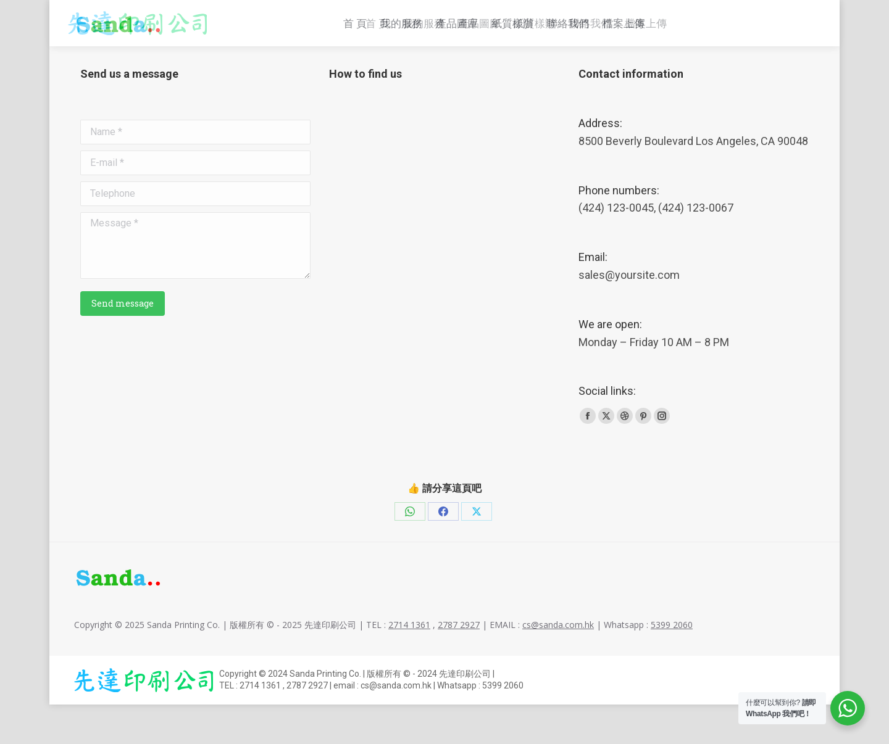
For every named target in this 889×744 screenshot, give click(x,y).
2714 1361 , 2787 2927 (510, 13)
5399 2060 (672, 664)
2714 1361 (409, 664)
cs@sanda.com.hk (629, 13)
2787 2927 (459, 664)
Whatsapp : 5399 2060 (756, 13)
